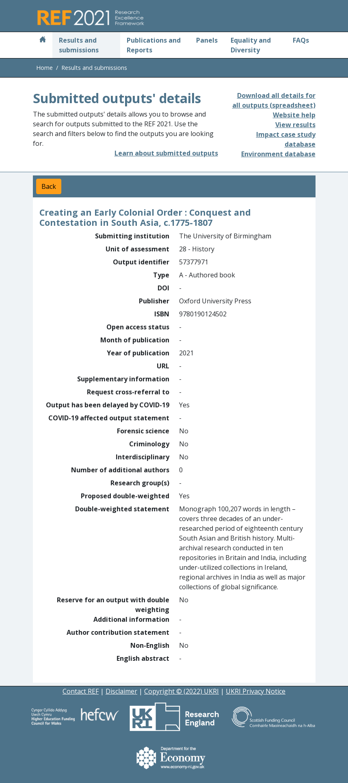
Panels (207, 40)
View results (295, 124)
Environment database (278, 153)
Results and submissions (79, 45)
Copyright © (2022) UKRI (181, 691)
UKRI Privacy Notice (255, 691)
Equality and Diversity (251, 45)
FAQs (301, 40)
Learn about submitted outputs (166, 153)
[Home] (42, 40)
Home (44, 67)
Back (48, 186)
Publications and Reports (154, 45)
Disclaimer (121, 691)
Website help (294, 114)
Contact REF (81, 691)
